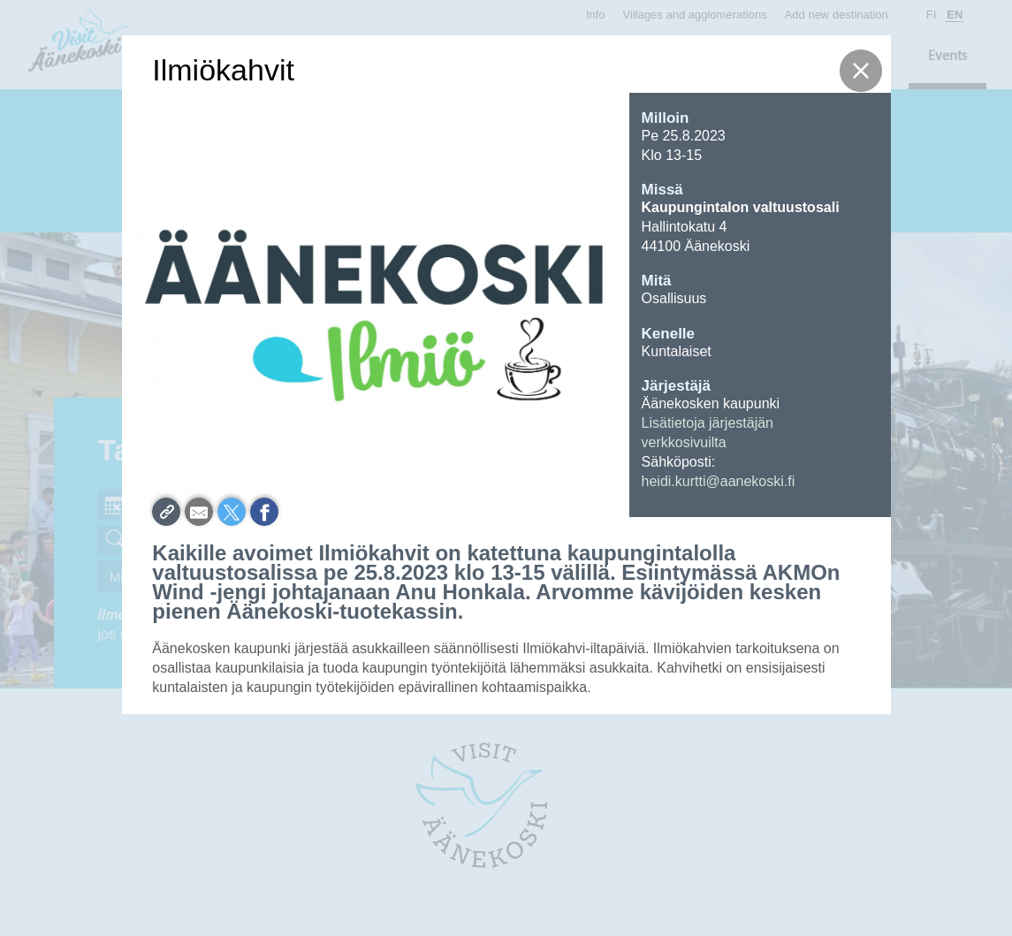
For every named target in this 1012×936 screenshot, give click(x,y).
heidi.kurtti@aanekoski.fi (718, 481)
